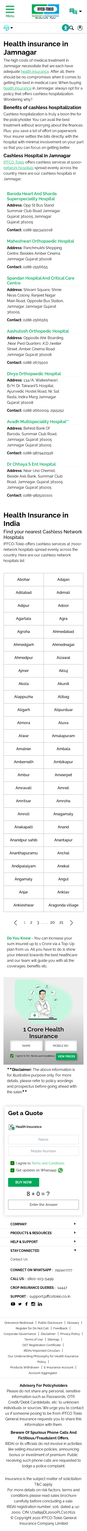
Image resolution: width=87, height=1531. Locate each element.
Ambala (63, 749)
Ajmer (23, 671)
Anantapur (63, 840)
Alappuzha (23, 697)
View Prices (66, 1056)
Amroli (23, 814)
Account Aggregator (43, 1373)
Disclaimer (48, 1334)
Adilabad (24, 592)
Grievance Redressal (19, 1322)
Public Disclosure (50, 1322)
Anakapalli (23, 827)
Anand (63, 827)
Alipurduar (63, 710)
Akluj (63, 671)
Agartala (23, 618)
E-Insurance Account (59, 1367)
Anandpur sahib (23, 840)
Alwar (24, 736)
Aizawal (63, 657)
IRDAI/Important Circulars (42, 1350)
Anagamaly (63, 814)
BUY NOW (23, 1182)
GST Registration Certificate (42, 1345)
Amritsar (23, 801)
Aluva (63, 723)
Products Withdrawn (25, 1367)
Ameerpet (63, 775)
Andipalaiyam (24, 866)
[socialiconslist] (13, 1304)
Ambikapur (63, 762)
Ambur (24, 775)
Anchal (63, 853)
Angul (63, 879)
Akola (24, 684)
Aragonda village (63, 905)
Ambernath (23, 762)
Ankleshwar (23, 905)
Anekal (63, 866)
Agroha (23, 631)
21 (61, 922)
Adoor (63, 605)
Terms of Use (34, 1339)
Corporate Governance (20, 1334)
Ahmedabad (63, 631)
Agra (63, 618)
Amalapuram (63, 736)
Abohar (23, 579)
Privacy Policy (70, 1334)
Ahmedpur (23, 657)
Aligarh (23, 710)
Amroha (63, 801)
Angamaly (23, 879)
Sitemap (54, 1339)
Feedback (60, 1328)
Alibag (63, 697)
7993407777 (63, 1270)
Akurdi (63, 684)
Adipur (23, 605)
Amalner (23, 749)
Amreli (63, 788)
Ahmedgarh (23, 644)
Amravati (24, 788)
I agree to (40, 1163)
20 (52, 922)
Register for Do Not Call (32, 1328)
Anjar (23, 892)
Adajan (63, 579)
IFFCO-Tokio (13, 162)
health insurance (35, 71)
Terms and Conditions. (43, 1056)
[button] (75, 11)
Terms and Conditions (48, 1163)
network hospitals (18, 168)
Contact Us (19, 1259)
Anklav (63, 892)
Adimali (63, 592)
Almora (23, 723)
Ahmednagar (63, 644)
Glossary (73, 1322)
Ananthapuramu (24, 853)
